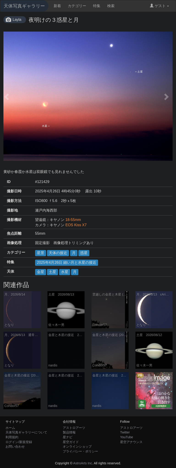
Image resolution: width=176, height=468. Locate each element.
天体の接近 (58, 253)
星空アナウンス (131, 442)
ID (9, 182)
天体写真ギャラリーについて (26, 432)
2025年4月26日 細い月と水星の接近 (66, 262)
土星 (52, 272)
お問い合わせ (15, 446)
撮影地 (12, 210)
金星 (40, 272)
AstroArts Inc (82, 463)
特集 (96, 6)
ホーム (10, 428)
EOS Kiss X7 (75, 225)
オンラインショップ (77, 446)
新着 (57, 6)
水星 (64, 272)
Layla (17, 20)
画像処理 (14, 243)
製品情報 (69, 432)
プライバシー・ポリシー (80, 451)
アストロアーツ (74, 428)
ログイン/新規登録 (19, 442)
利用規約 (12, 437)
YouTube (126, 437)
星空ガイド (71, 442)
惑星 (84, 253)
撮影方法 (14, 201)
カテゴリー (77, 6)
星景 (40, 253)
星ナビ (67, 437)
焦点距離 (14, 233)
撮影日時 (14, 191)
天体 (10, 271)
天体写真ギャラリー (24, 5)
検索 (111, 6)
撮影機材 (14, 220)
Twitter (125, 432)
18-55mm (73, 220)
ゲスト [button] (159, 6)
